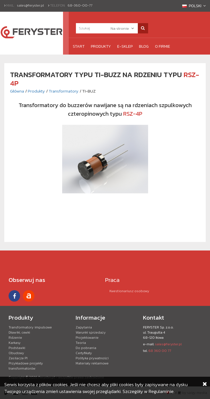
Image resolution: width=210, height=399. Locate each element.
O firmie (162, 46)
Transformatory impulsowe (30, 327)
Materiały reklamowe (92, 363)
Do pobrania (86, 347)
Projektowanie (87, 337)
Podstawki (17, 347)
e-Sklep (125, 46)
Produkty (101, 46)
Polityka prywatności (92, 358)
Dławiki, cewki (19, 332)
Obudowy (16, 353)
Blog (144, 46)
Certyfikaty (84, 353)
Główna (17, 91)
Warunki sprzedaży (91, 332)
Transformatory (63, 91)
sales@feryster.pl (30, 5)
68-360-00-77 (80, 5)
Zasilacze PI (18, 358)
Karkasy (15, 342)
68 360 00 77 (159, 350)
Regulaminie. (161, 391)
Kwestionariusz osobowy (129, 291)
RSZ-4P (132, 113)
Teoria (81, 342)
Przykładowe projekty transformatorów (26, 366)
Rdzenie (15, 337)
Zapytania (84, 327)
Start (79, 46)
